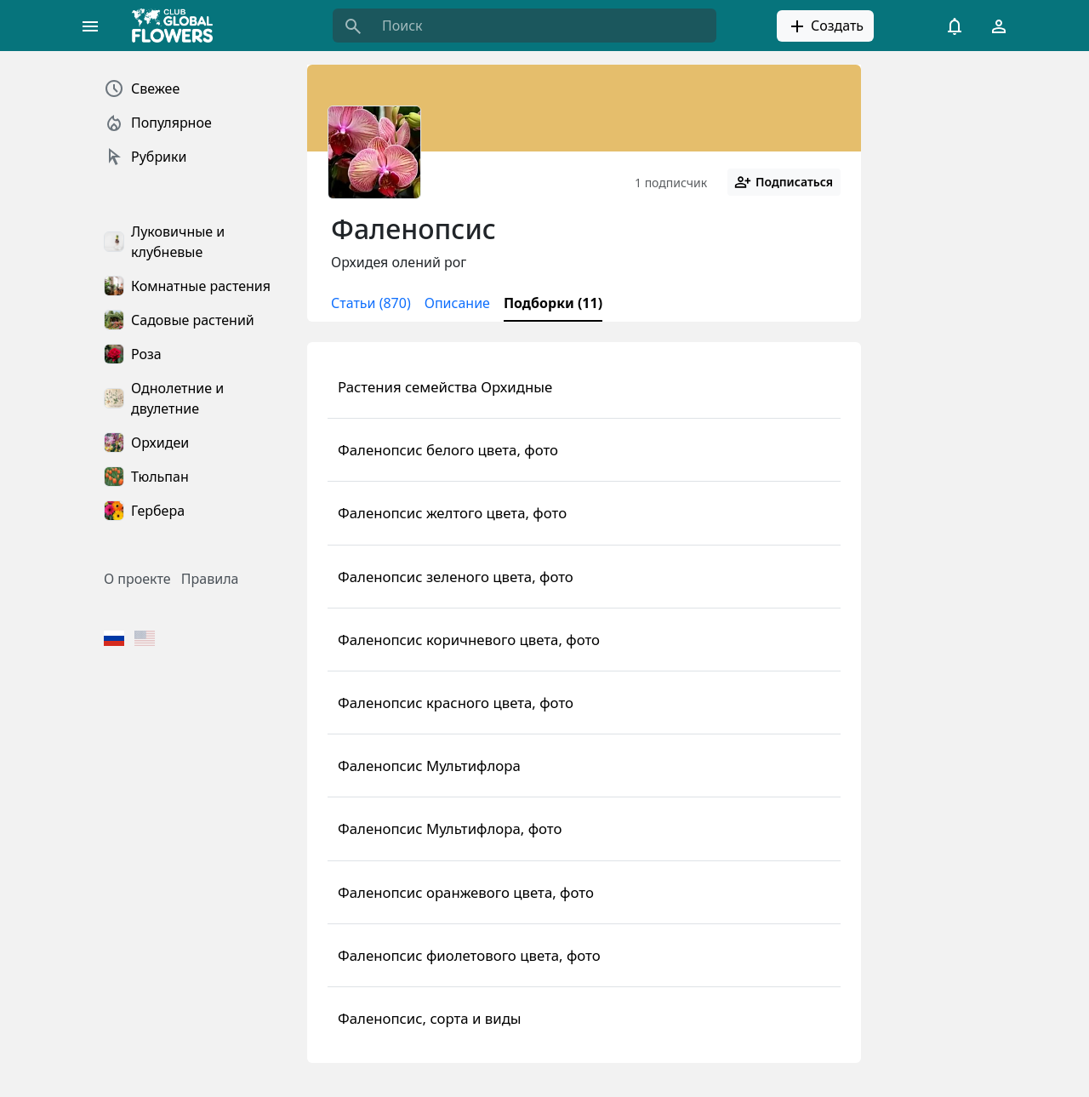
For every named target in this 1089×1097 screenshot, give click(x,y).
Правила (210, 578)
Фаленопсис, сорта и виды (430, 1018)
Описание (457, 303)
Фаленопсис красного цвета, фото (455, 702)
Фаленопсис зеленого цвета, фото (455, 576)
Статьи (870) (371, 303)
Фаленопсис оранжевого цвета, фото (466, 892)
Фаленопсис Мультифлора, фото (450, 828)
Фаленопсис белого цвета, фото (448, 450)
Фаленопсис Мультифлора (429, 765)
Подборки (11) (553, 303)
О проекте (137, 578)
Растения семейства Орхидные (445, 387)
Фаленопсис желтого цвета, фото (452, 513)
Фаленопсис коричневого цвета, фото (469, 639)
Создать (825, 26)
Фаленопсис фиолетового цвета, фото (469, 955)
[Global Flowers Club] (178, 26)
